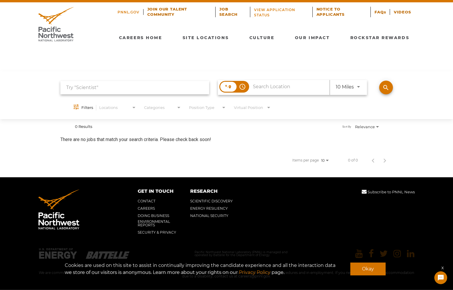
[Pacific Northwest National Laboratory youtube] (359, 253)
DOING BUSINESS (153, 216)
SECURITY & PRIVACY (157, 232)
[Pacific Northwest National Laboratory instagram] (397, 253)
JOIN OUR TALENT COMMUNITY (165, 12)
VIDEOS (403, 12)
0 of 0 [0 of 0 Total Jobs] (353, 160)
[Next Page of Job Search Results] (385, 160)
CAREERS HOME (142, 36)
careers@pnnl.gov (254, 276)
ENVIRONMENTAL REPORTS (154, 223)
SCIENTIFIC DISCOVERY (211, 201)
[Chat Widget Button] (440, 277)
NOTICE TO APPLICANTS (332, 12)
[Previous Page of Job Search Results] (373, 160)
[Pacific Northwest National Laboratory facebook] (371, 253)
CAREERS (146, 208)
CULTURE (262, 36)
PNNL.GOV (128, 12)
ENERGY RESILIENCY (209, 208)
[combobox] (135, 87)
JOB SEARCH (227, 12)
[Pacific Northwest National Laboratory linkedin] (411, 253)
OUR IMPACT (311, 36)
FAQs (381, 12)
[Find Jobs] (386, 87)
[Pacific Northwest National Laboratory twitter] (384, 253)
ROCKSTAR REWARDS (378, 36)
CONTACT (146, 201)
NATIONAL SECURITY (209, 216)
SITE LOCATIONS (207, 36)
